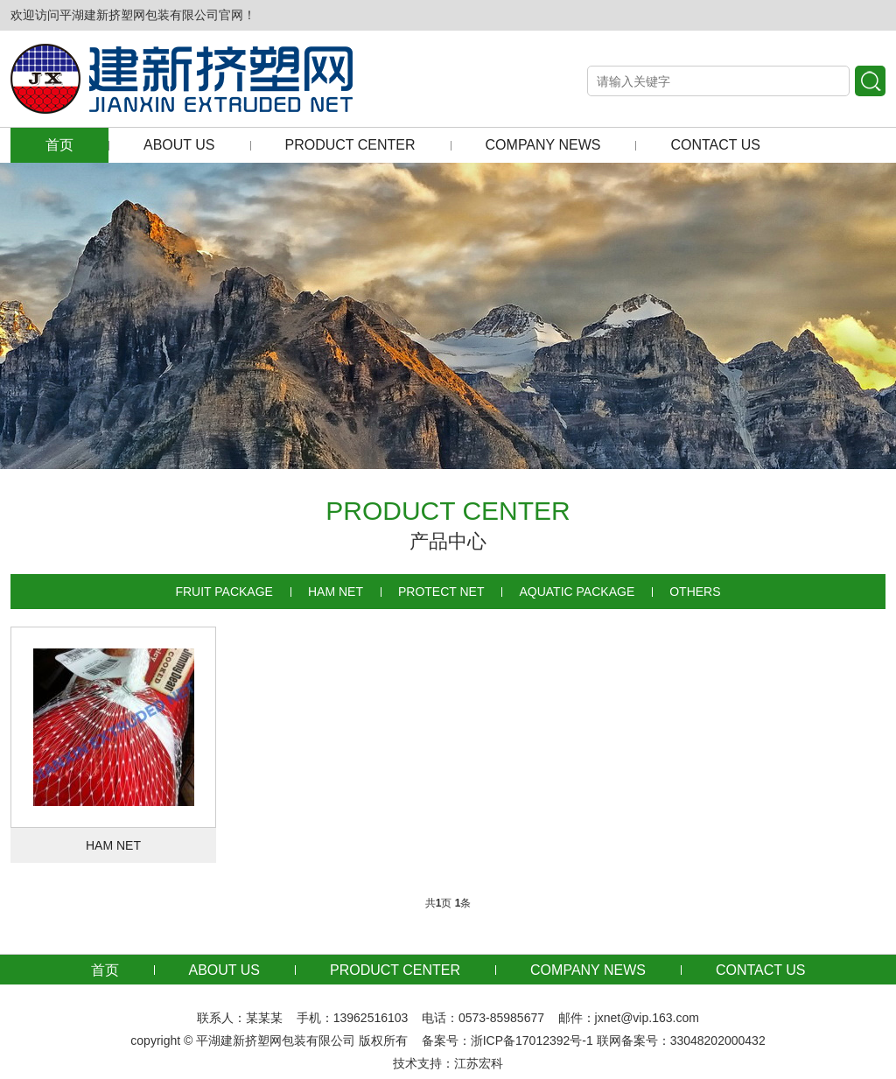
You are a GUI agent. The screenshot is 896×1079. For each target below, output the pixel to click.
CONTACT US (715, 144)
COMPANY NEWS (543, 144)
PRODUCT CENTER (350, 144)
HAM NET (335, 592)
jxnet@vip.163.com (647, 1018)
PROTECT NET (441, 592)
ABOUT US (179, 144)
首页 (60, 144)
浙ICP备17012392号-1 (532, 1040)
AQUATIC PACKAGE (576, 592)
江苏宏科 (478, 1063)
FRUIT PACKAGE (224, 592)
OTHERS (694, 592)
